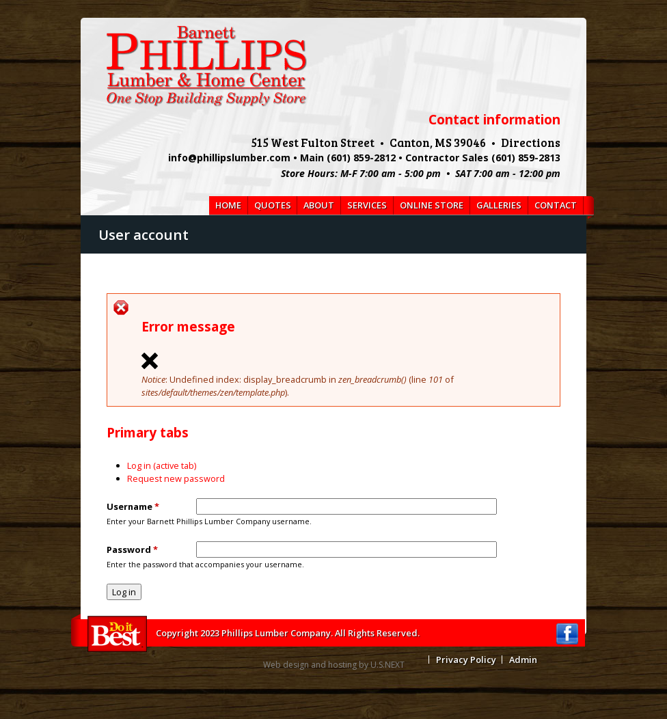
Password (132, 549)
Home (228, 205)
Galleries (498, 205)
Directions (530, 142)
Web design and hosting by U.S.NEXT (334, 664)
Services (367, 205)
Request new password (176, 478)
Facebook (567, 634)
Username (133, 506)
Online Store (431, 205)
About (318, 205)
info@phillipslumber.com (229, 157)
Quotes (272, 205)
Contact (555, 205)
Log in (161, 465)
